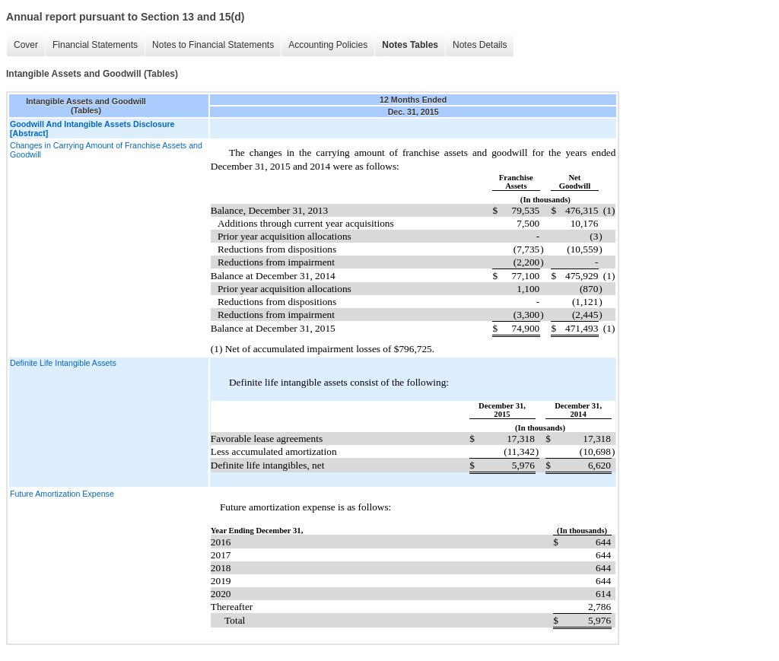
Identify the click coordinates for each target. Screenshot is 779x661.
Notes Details (480, 45)
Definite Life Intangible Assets (63, 362)
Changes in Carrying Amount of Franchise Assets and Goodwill (106, 150)
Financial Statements (95, 45)
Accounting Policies (327, 45)
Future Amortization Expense (62, 493)
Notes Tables (410, 45)
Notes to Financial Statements (213, 45)
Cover (26, 45)
